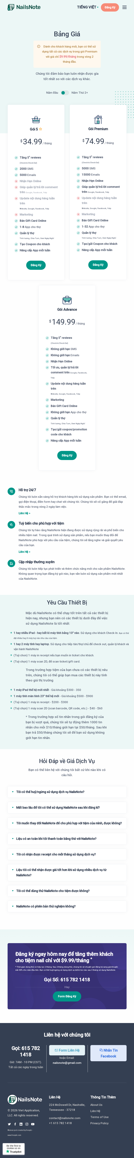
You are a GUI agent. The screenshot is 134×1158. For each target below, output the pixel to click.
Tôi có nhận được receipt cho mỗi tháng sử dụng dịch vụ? (56, 854)
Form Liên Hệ (67, 1050)
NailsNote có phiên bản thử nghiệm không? (46, 906)
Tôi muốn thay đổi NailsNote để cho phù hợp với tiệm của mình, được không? (69, 823)
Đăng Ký (110, 7)
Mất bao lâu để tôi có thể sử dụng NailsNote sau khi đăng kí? (58, 807)
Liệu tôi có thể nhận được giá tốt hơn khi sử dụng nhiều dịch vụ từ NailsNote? (61, 872)
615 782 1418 (75, 980)
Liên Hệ (23, 513)
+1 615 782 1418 (60, 1123)
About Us (96, 1105)
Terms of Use (99, 1117)
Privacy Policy (99, 1123)
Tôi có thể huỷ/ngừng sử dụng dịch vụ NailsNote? (50, 792)
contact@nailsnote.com (64, 1118)
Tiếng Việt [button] (86, 7)
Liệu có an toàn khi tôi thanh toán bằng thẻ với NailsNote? (56, 839)
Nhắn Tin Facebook (108, 1053)
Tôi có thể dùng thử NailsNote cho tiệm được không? (53, 891)
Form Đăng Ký (67, 996)
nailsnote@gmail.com (67, 1063)
